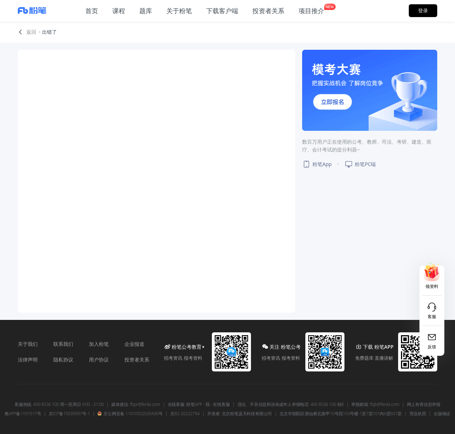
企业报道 (134, 344)
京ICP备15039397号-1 (69, 413)
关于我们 (28, 344)
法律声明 (28, 359)
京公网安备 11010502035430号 (129, 413)
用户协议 (99, 359)
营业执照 (418, 413)
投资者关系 (136, 359)
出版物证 (442, 413)
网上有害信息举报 (423, 404)
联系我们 (63, 344)
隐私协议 (63, 359)
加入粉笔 (99, 344)
